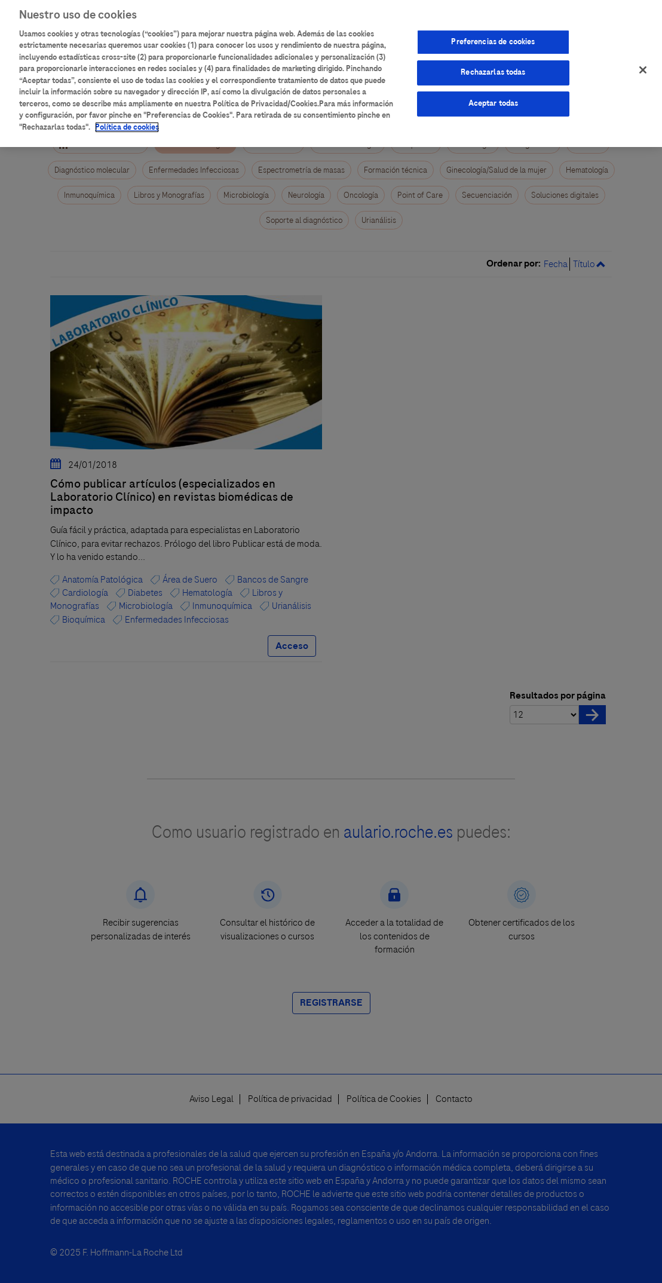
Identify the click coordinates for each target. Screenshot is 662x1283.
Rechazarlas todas (493, 65)
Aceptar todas (493, 96)
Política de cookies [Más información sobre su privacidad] (127, 120)
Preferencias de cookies (493, 35)
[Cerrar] (643, 63)
